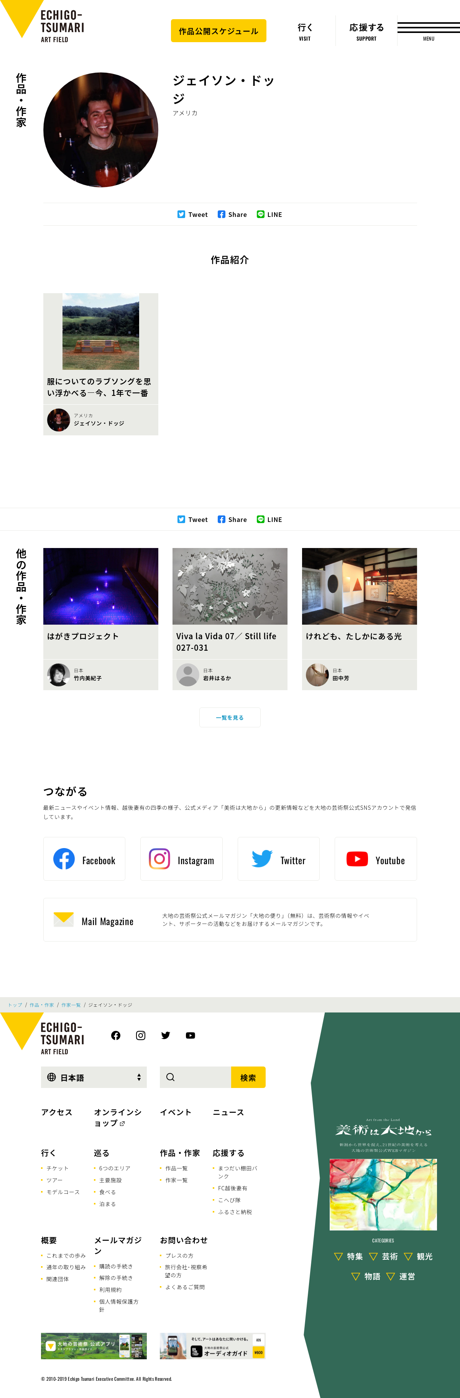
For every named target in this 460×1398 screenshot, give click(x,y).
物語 (373, 1276)
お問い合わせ (184, 1239)
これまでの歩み (66, 1255)
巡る (102, 1152)
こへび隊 (229, 1200)
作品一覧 (176, 1168)
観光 (425, 1256)
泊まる (107, 1204)
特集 (355, 1256)
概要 (49, 1239)
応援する (229, 1152)
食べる (107, 1192)
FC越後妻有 (233, 1188)
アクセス (57, 1111)
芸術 (390, 1256)
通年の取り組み (66, 1267)
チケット (57, 1168)
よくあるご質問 (185, 1287)
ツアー (54, 1180)
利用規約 (110, 1289)
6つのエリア (115, 1168)
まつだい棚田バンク (238, 1172)
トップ (15, 1005)
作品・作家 (21, 100)
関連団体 (57, 1279)
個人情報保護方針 (119, 1305)
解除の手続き (116, 1278)
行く (49, 1152)
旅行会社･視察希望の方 (186, 1271)
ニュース (229, 1111)
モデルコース (63, 1192)
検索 (248, 1077)
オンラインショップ (118, 1117)
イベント (176, 1111)
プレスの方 (179, 1255)
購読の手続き (116, 1266)
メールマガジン (118, 1245)
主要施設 (110, 1180)
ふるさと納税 (235, 1212)
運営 (407, 1276)
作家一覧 (71, 1005)
